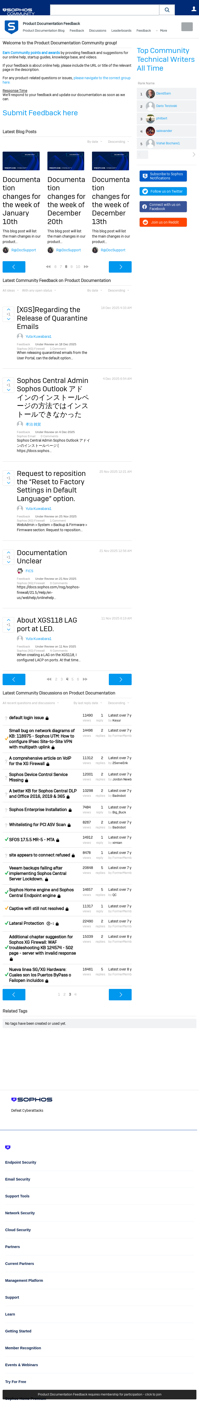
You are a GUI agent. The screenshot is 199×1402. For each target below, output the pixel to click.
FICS (29, 571)
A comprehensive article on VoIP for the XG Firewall (40, 760)
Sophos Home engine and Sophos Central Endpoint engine (41, 892)
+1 (52, 923)
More (144, 31)
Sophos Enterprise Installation (38, 809)
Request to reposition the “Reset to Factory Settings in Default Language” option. (51, 486)
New (184, 27)
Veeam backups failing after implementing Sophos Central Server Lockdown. (37, 873)
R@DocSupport (23, 250)
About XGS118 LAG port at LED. (47, 624)
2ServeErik (120, 763)
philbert (161, 118)
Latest (120, 715)
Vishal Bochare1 (168, 143)
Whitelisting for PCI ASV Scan (37, 824)
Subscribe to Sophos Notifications (163, 176)
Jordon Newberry (124, 779)
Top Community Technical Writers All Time (166, 59)
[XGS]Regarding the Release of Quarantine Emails (52, 318)
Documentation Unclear (42, 556)
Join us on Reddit (160, 222)
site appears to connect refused (39, 855)
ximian (117, 842)
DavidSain (163, 93)
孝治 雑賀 (33, 424)
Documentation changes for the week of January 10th (22, 200)
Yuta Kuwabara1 (39, 336)
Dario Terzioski (166, 106)
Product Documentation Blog (44, 31)
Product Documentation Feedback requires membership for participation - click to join (99, 1395)
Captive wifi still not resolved (36, 908)
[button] (167, 9)
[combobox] (104, 10)
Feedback (77, 31)
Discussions (97, 31)
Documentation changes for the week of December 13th (111, 200)
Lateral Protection (26, 923)
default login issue (26, 717)
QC (114, 895)
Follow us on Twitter (162, 191)
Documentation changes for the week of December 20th (66, 200)
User (193, 8)
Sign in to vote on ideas (8, 309)
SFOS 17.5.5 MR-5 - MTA (31, 839)
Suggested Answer (6, 738)
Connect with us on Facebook (161, 206)
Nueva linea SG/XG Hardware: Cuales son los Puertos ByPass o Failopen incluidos (40, 975)
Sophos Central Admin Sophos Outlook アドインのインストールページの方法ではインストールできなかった (53, 397)
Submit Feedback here (40, 113)
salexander (164, 131)
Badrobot (119, 796)
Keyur (116, 720)
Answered (6, 839)
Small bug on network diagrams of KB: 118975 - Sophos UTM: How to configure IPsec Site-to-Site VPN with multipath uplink (42, 739)
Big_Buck (119, 812)
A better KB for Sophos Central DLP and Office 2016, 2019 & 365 (43, 793)
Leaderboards (121, 31)
